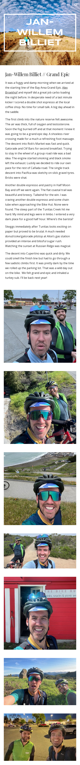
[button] (4, 5)
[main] (40, 33)
